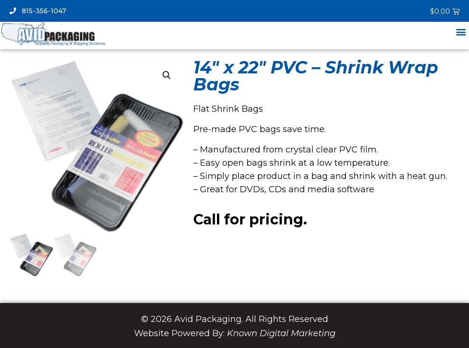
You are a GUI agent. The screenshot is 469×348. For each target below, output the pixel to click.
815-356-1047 (37, 11)
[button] (461, 31)
